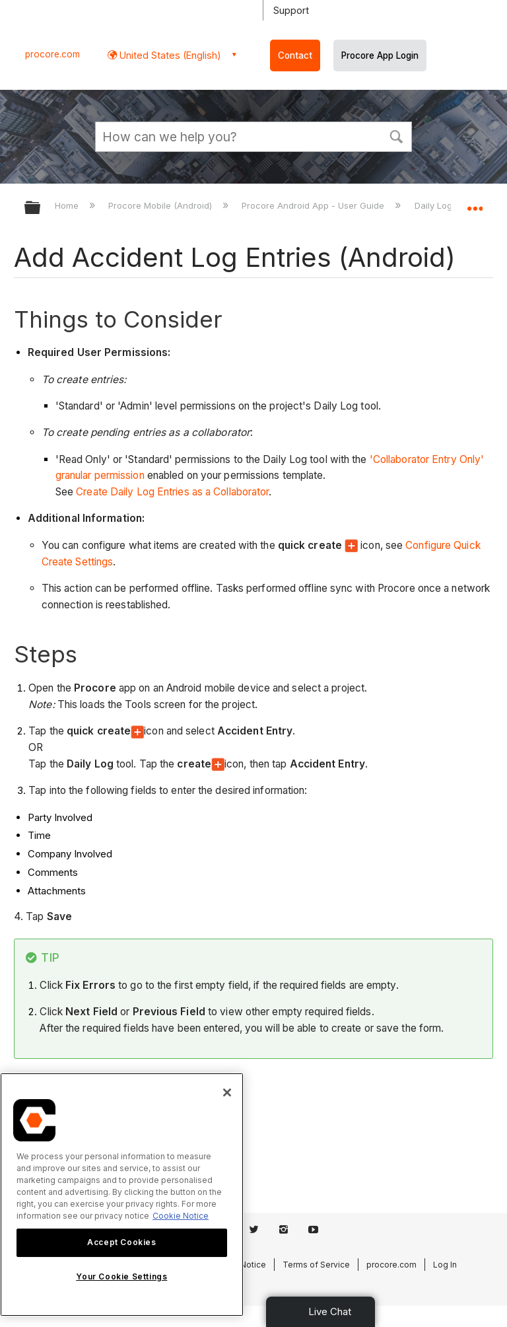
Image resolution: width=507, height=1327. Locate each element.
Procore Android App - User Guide (314, 205)
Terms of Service (316, 1265)
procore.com (52, 54)
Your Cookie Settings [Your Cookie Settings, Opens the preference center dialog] (121, 1276)
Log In (445, 1265)
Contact (295, 55)
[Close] (227, 1092)
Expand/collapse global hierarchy (41, 208)
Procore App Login (380, 55)
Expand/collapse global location (475, 203)
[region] (122, 1194)
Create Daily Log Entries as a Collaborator (172, 491)
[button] (396, 135)
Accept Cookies (121, 1242)
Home (68, 205)
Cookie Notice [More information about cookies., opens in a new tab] (180, 1216)
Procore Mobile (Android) (161, 205)
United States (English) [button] (169, 55)
